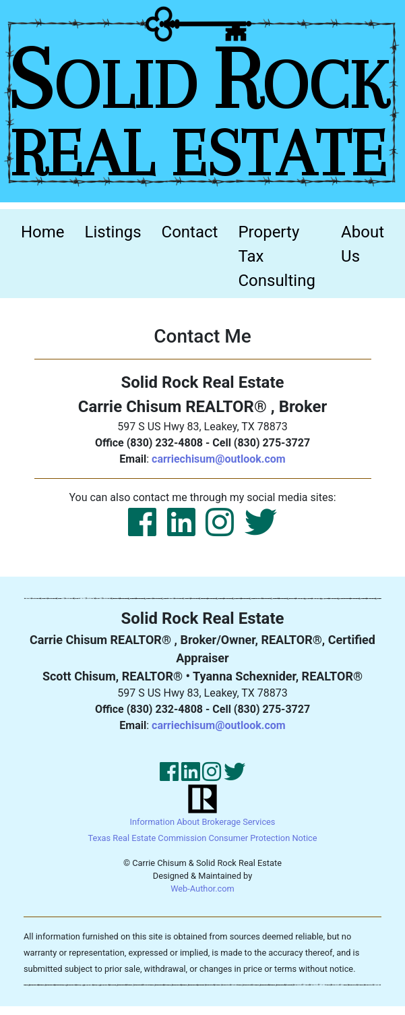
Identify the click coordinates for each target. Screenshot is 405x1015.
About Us (362, 244)
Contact (190, 232)
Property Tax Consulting (276, 256)
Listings (113, 232)
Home (48, 230)
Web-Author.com (202, 888)
